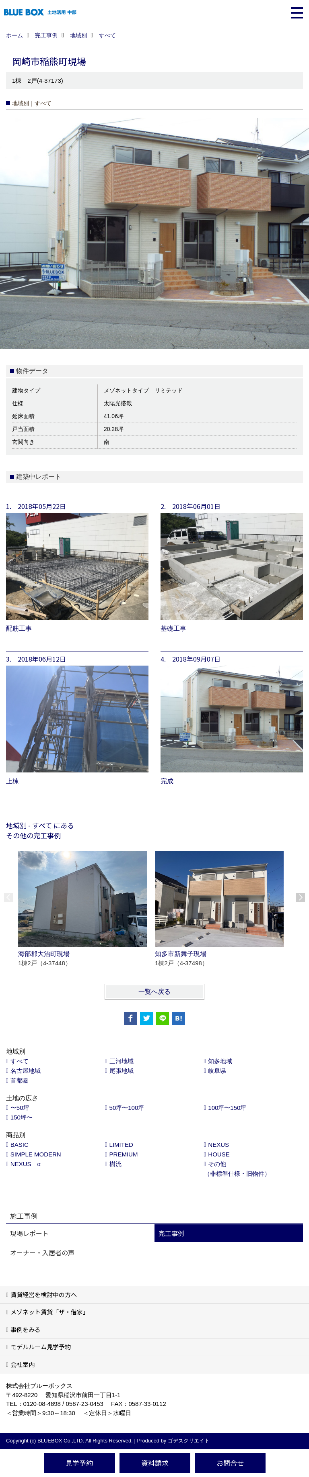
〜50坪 (19, 1107)
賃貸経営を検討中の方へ (43, 1294)
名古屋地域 (25, 1070)
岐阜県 (217, 1070)
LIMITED (121, 1144)
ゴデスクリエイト (189, 1441)
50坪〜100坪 (126, 1107)
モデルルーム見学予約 (40, 1346)
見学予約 (79, 1463)
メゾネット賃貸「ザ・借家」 (49, 1311)
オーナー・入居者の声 (42, 1252)
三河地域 (121, 1061)
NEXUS (218, 1144)
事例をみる (25, 1329)
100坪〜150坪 (227, 1107)
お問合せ (230, 1463)
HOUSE (218, 1154)
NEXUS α (25, 1163)
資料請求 (155, 1463)
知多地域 (220, 1061)
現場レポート (29, 1233)
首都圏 (19, 1080)
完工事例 (171, 1233)
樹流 (115, 1163)
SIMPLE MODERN (35, 1154)
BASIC (19, 1144)
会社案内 (22, 1364)
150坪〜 (21, 1117)
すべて (19, 1061)
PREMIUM (123, 1154)
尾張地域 (121, 1070)
